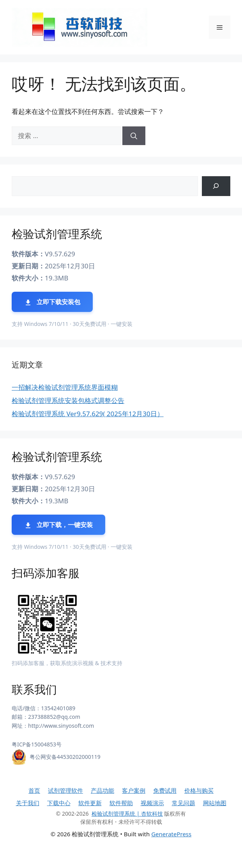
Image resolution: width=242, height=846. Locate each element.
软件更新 (90, 803)
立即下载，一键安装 (58, 524)
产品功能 (102, 790)
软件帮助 (121, 803)
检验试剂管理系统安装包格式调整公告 (68, 400)
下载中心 (59, 803)
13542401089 (58, 708)
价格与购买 (199, 790)
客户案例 (133, 790)
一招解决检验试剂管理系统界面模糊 (65, 387)
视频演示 (152, 803)
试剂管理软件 (65, 790)
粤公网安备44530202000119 (65, 756)
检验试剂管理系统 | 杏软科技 (127, 813)
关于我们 (27, 803)
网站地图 (214, 803)
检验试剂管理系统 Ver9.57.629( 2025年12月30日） (88, 413)
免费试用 (165, 790)
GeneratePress (171, 834)
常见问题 (183, 803)
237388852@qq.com (54, 716)
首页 (34, 790)
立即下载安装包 (52, 302)
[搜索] (133, 135)
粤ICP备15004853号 (37, 744)
